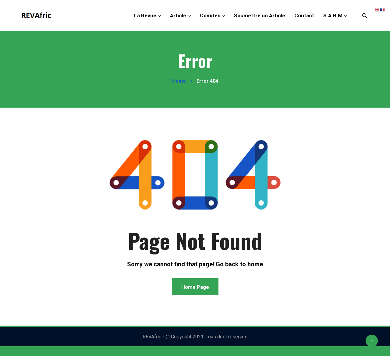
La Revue (145, 15)
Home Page (195, 287)
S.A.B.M (332, 15)
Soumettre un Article (259, 15)
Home (179, 81)
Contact (304, 15)
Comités (210, 15)
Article (178, 15)
